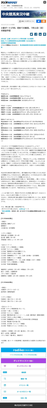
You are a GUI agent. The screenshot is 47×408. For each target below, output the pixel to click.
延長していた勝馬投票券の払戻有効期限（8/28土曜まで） (18, 41)
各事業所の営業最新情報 (8, 43)
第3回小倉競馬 (33, 45)
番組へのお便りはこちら (26, 21)
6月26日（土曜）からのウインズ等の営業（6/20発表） (18, 39)
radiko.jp (22, 209)
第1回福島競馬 (24, 45)
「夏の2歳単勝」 (6, 211)
